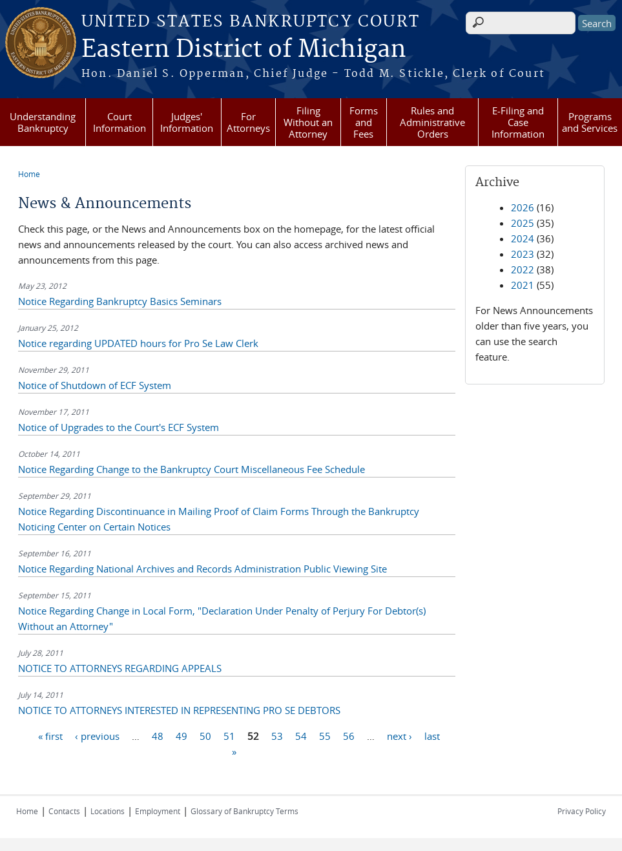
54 (301, 735)
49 (181, 735)
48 (157, 735)
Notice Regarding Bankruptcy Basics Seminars (120, 301)
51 (229, 735)
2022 (522, 269)
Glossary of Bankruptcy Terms (244, 811)
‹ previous (97, 735)
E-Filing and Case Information (518, 122)
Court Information (119, 122)
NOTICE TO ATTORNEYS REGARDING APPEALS (120, 668)
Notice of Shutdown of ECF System (94, 385)
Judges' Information (186, 122)
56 (349, 735)
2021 (522, 284)
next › (399, 735)
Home (29, 174)
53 (277, 735)
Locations (107, 811)
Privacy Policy (581, 811)
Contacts (64, 811)
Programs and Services (589, 122)
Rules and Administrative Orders (432, 122)
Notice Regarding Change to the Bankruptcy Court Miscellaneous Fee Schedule (191, 469)
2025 (522, 222)
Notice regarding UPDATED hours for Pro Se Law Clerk (138, 343)
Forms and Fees (363, 122)
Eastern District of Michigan (243, 50)
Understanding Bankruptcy (43, 122)
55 (325, 735)
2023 (522, 253)
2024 (522, 238)
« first (50, 735)
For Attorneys (248, 122)
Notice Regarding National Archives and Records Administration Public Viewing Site (202, 568)
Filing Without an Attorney (308, 122)
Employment (157, 811)
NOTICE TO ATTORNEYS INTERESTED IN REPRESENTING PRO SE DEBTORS (179, 710)
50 (205, 735)
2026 (522, 207)
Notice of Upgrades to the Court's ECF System (118, 427)
